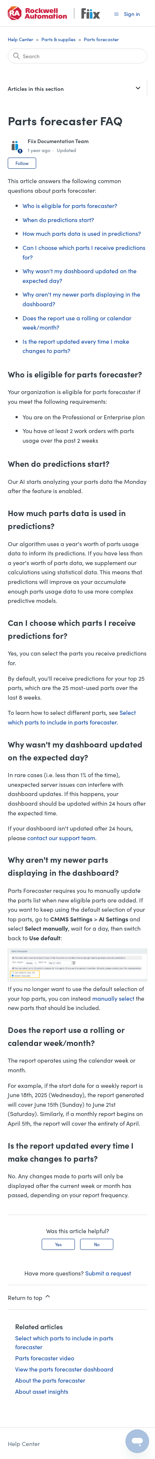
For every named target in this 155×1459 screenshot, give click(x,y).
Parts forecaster (101, 39)
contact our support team (61, 838)
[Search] (77, 56)
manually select (113, 998)
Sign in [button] (132, 13)
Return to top (29, 1297)
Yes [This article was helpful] (58, 1244)
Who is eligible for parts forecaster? (70, 205)
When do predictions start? (58, 219)
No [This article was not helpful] (97, 1244)
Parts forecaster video (44, 1358)
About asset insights (41, 1391)
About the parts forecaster (50, 1380)
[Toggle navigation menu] (116, 13)
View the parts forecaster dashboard (64, 1369)
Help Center (20, 39)
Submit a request (108, 1273)
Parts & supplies (58, 39)
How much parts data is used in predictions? (82, 233)
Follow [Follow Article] (22, 163)
